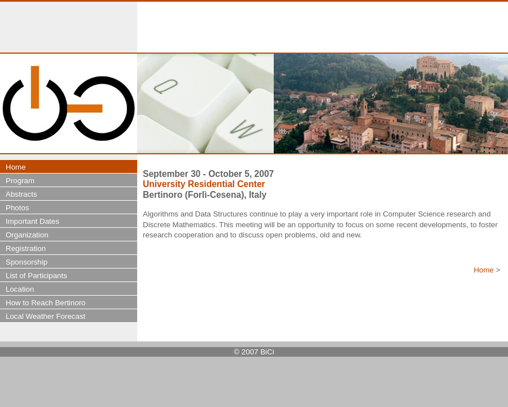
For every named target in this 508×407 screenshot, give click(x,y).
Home (484, 270)
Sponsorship (26, 262)
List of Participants (36, 275)
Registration (26, 248)
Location (20, 289)
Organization (27, 235)
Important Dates (32, 221)
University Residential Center (204, 184)
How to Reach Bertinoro (46, 302)
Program (20, 180)
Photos (17, 208)
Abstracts (21, 194)
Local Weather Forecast (45, 316)
